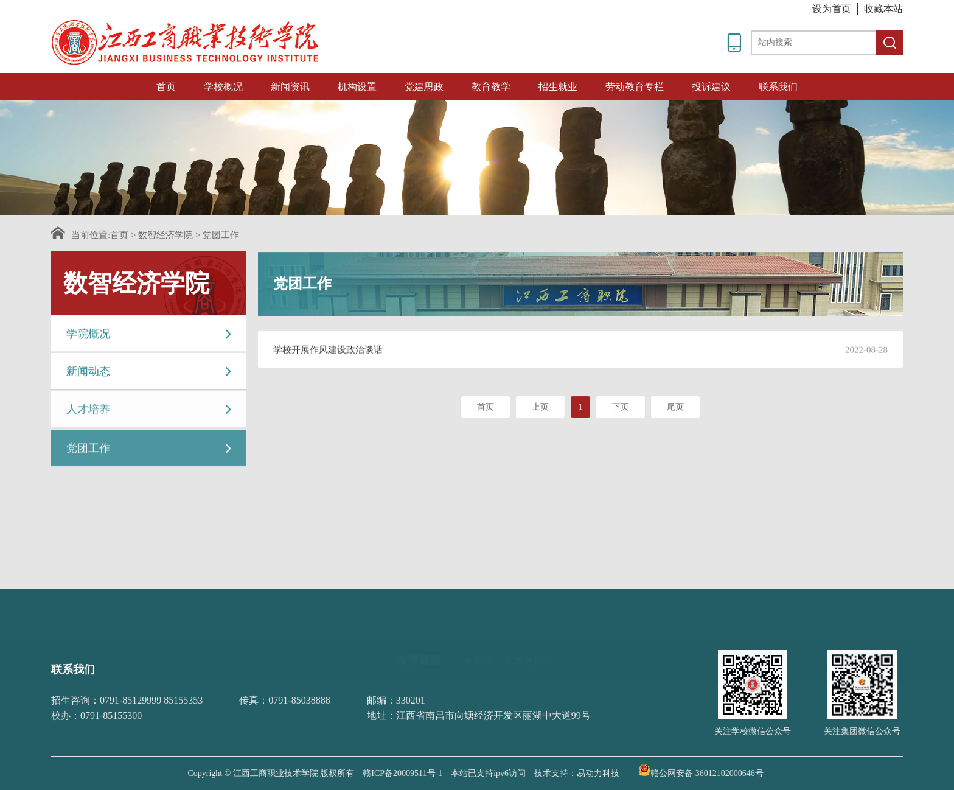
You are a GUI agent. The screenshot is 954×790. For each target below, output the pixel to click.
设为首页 (831, 9)
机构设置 (357, 87)
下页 (620, 409)
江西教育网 (529, 639)
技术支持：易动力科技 (576, 773)
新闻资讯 (290, 87)
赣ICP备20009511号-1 (402, 773)
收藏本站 (883, 9)
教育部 (478, 639)
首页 (166, 87)
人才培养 (150, 412)
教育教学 (491, 87)
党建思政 (424, 87)
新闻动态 (150, 373)
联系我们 (778, 87)
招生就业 (557, 87)
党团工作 (221, 235)
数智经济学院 (165, 235)
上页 (540, 409)
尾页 (675, 409)
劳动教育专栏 (634, 87)
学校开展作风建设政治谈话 (328, 352)
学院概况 (150, 335)
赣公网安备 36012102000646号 (701, 770)
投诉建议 (711, 87)
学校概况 (223, 87)
